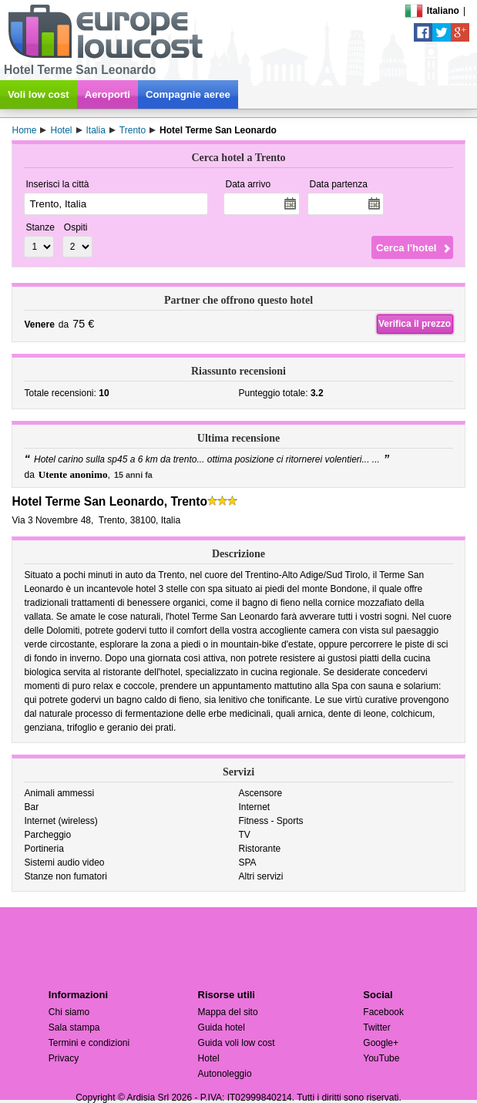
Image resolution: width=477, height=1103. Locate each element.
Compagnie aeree (188, 94)
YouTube (381, 1058)
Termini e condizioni (89, 1042)
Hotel (209, 1058)
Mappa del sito (228, 1012)
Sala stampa (74, 1027)
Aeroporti (107, 94)
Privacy (64, 1058)
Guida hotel (221, 1027)
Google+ (380, 1042)
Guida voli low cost (236, 1042)
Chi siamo (69, 1012)
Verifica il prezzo (414, 323)
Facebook (383, 1012)
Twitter (376, 1027)
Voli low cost (38, 94)
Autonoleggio (225, 1073)
